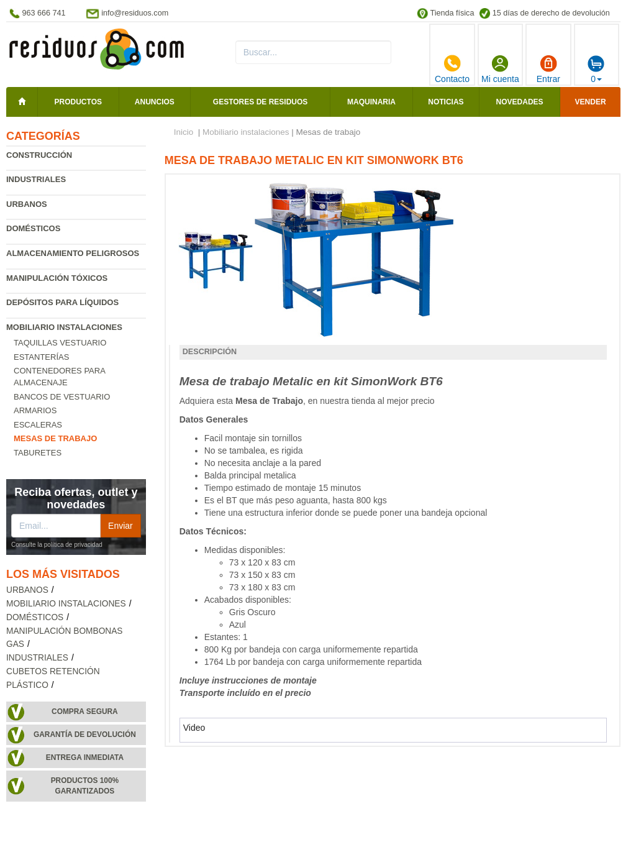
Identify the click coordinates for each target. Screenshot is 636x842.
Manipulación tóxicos (56, 278)
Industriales (36, 179)
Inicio (184, 132)
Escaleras (38, 424)
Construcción (39, 155)
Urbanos (26, 204)
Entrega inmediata (85, 757)
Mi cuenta (500, 69)
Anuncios (155, 102)
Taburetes (37, 452)
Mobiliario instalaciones (64, 327)
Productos (78, 102)
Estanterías (41, 357)
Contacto (452, 69)
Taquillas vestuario (60, 342)
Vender (590, 102)
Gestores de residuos (260, 102)
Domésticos (33, 228)
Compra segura (85, 711)
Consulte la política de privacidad (56, 544)
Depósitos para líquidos (62, 302)
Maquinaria (371, 102)
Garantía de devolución (85, 734)
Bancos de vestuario (62, 396)
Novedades (519, 102)
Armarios (35, 410)
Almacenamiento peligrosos (72, 253)
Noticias (445, 102)
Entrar (548, 69)
